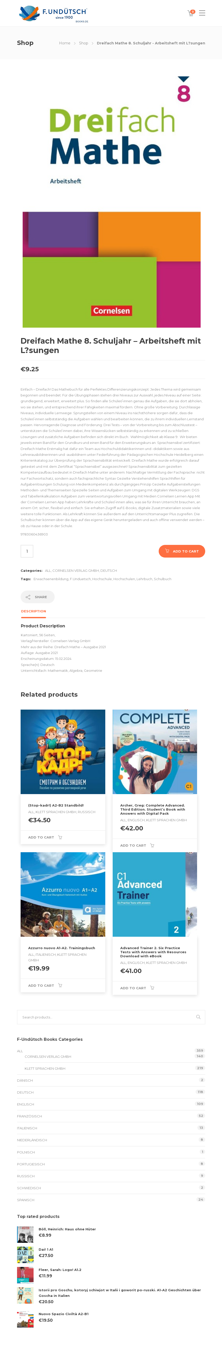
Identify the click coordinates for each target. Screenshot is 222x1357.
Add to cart (186, 551)
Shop (83, 43)
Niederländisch (32, 1140)
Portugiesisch (31, 1164)
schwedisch (29, 1188)
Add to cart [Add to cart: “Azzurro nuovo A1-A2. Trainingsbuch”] (41, 985)
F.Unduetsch (80, 579)
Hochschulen (124, 579)
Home (64, 43)
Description (33, 611)
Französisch (29, 1116)
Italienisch (27, 1128)
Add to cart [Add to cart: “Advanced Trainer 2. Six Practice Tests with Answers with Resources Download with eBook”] (133, 988)
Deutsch (108, 570)
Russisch (26, 1176)
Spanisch (25, 1200)
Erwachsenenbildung (51, 579)
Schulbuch (162, 579)
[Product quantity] (27, 551)
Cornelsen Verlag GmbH (75, 570)
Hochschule (102, 579)
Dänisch (25, 1080)
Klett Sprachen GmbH (45, 1068)
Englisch (25, 1104)
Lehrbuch (144, 579)
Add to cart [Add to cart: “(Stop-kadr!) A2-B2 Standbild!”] (41, 837)
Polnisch (26, 1152)
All (48, 570)
